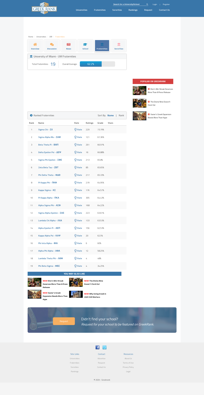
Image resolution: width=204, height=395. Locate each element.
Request (148, 10)
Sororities (117, 10)
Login (155, 4)
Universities (81, 10)
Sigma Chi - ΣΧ (45, 129)
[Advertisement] (77, 90)
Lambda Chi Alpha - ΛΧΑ (50, 220)
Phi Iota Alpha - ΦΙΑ (48, 243)
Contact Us (164, 10)
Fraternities (100, 10)
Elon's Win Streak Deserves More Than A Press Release (55, 284)
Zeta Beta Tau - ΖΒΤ (48, 167)
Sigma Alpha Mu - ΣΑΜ (49, 137)
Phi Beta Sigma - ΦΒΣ (49, 266)
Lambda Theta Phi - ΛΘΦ (50, 258)
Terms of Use (128, 362)
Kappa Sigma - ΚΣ (47, 190)
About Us (128, 358)
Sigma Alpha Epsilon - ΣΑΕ (51, 212)
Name (110, 115)
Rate (78, 129)
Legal (128, 371)
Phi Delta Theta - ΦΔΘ (49, 175)
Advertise (101, 358)
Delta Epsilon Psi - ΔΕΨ (49, 152)
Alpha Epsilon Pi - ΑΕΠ (49, 228)
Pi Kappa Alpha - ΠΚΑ (48, 197)
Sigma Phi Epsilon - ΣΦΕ (50, 159)
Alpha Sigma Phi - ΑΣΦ (49, 205)
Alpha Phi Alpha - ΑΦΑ (49, 250)
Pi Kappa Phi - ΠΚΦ (47, 182)
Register (166, 4)
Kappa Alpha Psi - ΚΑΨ (49, 235)
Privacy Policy (128, 367)
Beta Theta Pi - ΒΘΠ (48, 144)
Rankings (133, 10)
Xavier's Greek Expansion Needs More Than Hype (55, 296)
